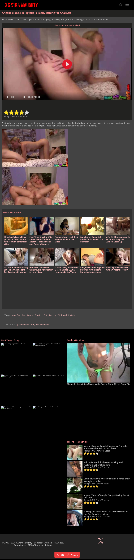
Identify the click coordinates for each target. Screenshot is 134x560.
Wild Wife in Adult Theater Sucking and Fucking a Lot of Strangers (103, 463)
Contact (38, 542)
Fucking (52, 315)
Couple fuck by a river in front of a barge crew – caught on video (107, 480)
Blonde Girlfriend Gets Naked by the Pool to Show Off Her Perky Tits (98, 384)
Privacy (48, 545)
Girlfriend (62, 315)
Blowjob (38, 315)
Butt (46, 315)
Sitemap (48, 542)
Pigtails (71, 315)
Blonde (29, 315)
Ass (23, 315)
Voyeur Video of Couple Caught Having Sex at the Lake (106, 496)
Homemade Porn (26, 324)
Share (74, 555)
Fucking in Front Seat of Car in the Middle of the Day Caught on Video (106, 513)
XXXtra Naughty (24, 542)
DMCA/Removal (35, 545)
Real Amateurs (42, 324)
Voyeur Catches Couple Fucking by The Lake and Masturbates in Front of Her (106, 447)
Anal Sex (16, 315)
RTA (56, 542)
